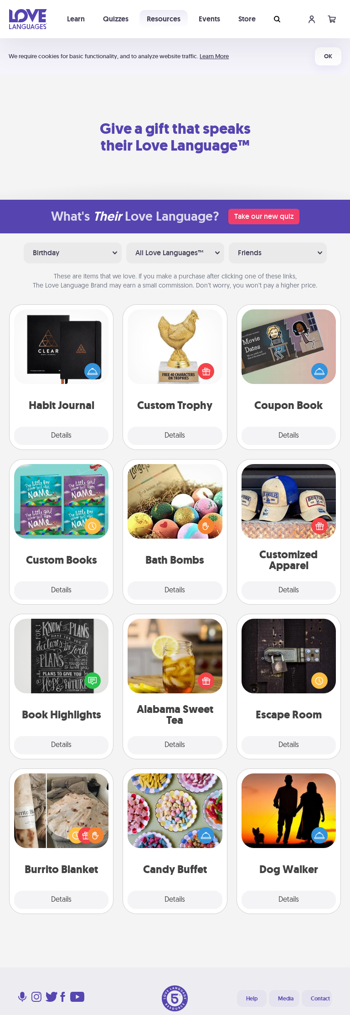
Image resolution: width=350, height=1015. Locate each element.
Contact (320, 998)
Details (61, 435)
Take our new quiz (263, 216)
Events (209, 19)
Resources (163, 19)
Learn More (214, 56)
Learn (76, 19)
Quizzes (116, 19)
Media (285, 998)
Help (251, 998)
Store (247, 19)
